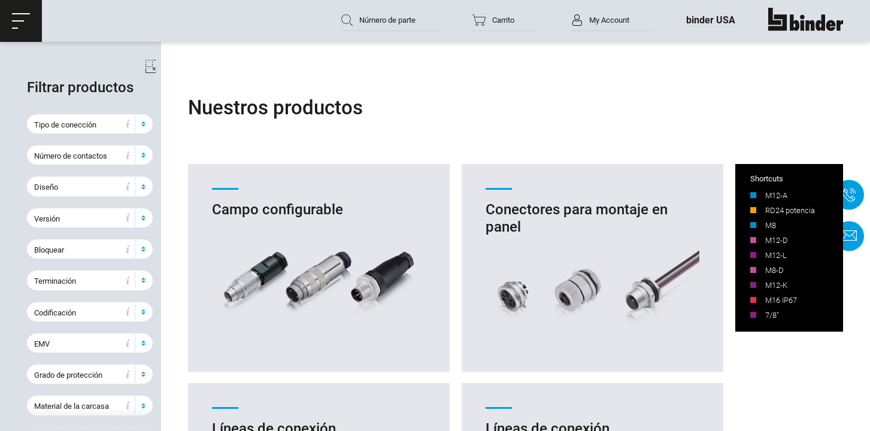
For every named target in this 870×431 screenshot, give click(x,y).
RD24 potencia (790, 211)
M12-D (776, 240)
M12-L (776, 255)
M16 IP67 (781, 300)
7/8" (772, 315)
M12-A (776, 196)
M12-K (776, 285)
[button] (21, 21)
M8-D (774, 270)
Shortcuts (766, 179)
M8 (770, 225)
